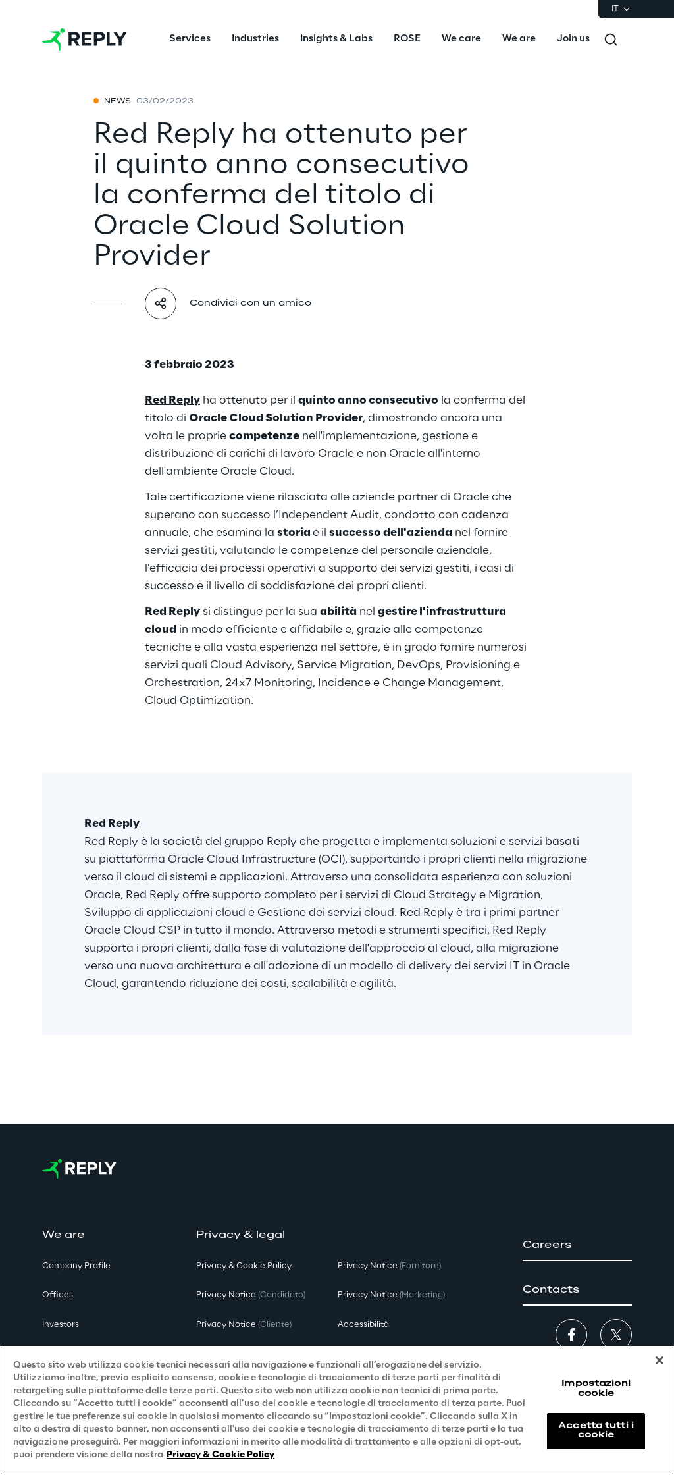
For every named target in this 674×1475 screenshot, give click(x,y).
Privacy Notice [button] (250, 1295)
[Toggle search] (611, 39)
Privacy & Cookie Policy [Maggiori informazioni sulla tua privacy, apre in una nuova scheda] (220, 1455)
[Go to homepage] (84, 39)
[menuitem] (190, 39)
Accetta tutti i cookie (596, 1430)
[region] (337, 1410)
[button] (577, 1245)
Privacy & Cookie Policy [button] (244, 1266)
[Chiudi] (659, 1360)
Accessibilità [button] (363, 1324)
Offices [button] (57, 1295)
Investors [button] (60, 1324)
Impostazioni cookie (595, 1388)
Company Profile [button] (76, 1266)
